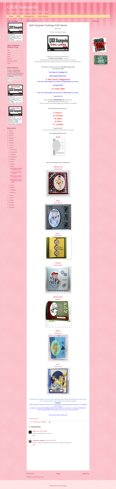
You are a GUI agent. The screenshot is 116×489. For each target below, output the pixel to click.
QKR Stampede (22, 7)
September (12, 159)
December (12, 152)
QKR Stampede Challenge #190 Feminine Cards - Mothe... (16, 184)
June (11, 167)
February (12, 193)
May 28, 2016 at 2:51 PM (50, 440)
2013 (10, 203)
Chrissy (58, 263)
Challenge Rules (29, 16)
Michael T (9, 60)
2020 (10, 141)
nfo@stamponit (58, 99)
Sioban (8, 64)
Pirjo (58, 201)
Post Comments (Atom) (38, 477)
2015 (10, 198)
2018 (10, 145)
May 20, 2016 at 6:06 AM (41, 431)
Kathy (8, 58)
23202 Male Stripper (58, 169)
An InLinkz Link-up (33, 418)
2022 (10, 136)
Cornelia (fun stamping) (38, 440)
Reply (34, 435)
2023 (10, 133)
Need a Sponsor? (43, 16)
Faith (8, 51)
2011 (10, 208)
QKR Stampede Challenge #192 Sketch (16, 175)
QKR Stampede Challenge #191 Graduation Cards (16, 179)
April (11, 188)
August (12, 162)
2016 (10, 150)
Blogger (65, 485)
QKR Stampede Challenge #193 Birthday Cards (16, 172)
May (11, 169)
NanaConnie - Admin (12, 62)
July (11, 164)
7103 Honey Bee (58, 235)
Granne (9, 53)
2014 (10, 200)
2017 (10, 148)
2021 (10, 138)
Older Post (86, 473)
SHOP (18, 16)
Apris (34, 431)
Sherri (58, 331)
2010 (10, 210)
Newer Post (30, 473)
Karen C (9, 56)
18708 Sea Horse (58, 333)
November (12, 155)
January (12, 195)
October (12, 157)
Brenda (58, 233)
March (11, 190)
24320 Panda (58, 299)
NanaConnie (58, 297)
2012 (10, 205)
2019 (10, 143)
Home (11, 16)
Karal (57, 364)
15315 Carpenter (58, 203)
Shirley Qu (58, 167)
